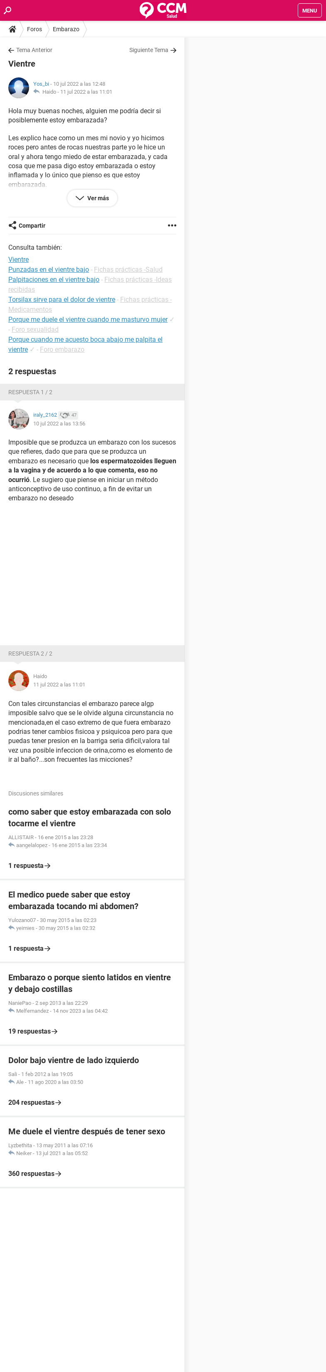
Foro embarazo (62, 349)
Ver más (97, 198)
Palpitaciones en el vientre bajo (53, 279)
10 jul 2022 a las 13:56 (59, 423)
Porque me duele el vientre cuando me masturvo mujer (88, 319)
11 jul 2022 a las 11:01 (86, 92)
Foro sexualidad (35, 329)
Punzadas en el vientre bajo (48, 269)
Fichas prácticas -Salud (128, 269)
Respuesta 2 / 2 (30, 653)
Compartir (32, 225)
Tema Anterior (34, 50)
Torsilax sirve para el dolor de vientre (61, 299)
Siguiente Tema (148, 50)
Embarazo (66, 29)
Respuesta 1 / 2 (30, 392)
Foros (34, 29)
